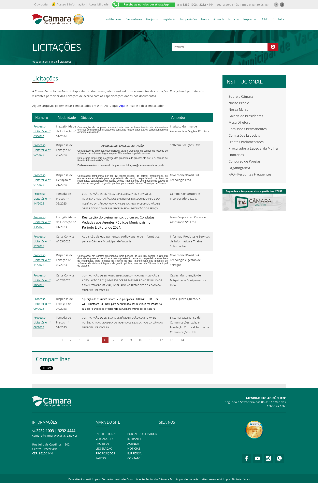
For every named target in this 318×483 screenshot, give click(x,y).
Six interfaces (241, 479)
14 (182, 340)
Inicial (54, 61)
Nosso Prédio (239, 103)
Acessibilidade (99, 4)
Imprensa (249, 19)
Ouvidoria (41, 4)
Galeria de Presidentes (246, 116)
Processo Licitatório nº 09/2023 (41, 304)
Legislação (169, 19)
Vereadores (134, 19)
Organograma (239, 168)
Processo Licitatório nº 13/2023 (41, 222)
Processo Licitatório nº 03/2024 (41, 131)
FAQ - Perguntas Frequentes (250, 174)
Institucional (113, 19)
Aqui (122, 106)
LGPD (264, 19)
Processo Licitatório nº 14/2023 (41, 198)
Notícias (233, 19)
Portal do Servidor (142, 434)
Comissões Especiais (244, 135)
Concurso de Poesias (245, 161)
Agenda (218, 19)
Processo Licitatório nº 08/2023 (41, 322)
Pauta (205, 19)
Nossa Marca (238, 109)
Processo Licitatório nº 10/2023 (41, 280)
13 (171, 340)
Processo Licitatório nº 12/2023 (41, 241)
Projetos (152, 19)
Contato (278, 19)
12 (161, 340)
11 (151, 340)
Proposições (188, 19)
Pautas (101, 458)
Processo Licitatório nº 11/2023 (41, 260)
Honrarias (236, 155)
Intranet (134, 439)
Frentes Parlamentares (246, 142)
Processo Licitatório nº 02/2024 (41, 150)
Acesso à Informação (68, 4)
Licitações (65, 61)
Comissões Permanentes (248, 129)
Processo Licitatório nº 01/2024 (41, 180)
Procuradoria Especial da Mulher (254, 148)
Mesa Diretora (239, 122)
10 (140, 340)
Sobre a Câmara (241, 96)
